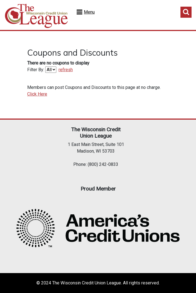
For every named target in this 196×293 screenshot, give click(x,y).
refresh (66, 69)
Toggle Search (186, 12)
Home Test (36, 16)
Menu (89, 12)
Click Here (37, 94)
